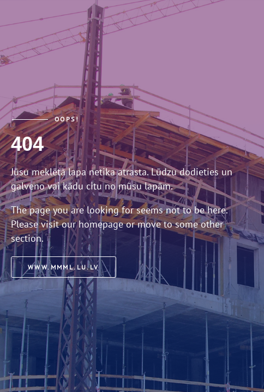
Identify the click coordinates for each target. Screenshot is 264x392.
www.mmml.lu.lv (63, 267)
